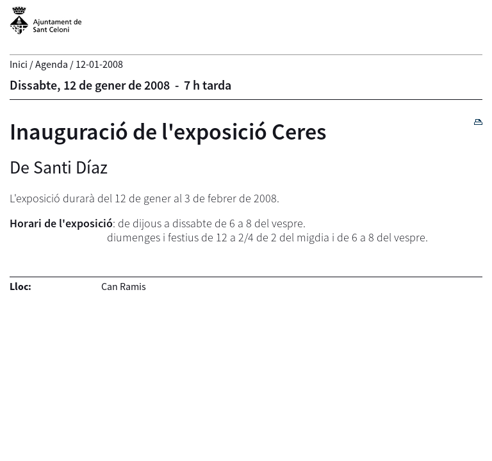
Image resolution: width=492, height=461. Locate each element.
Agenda (51, 64)
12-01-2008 (99, 64)
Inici (19, 64)
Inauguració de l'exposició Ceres (168, 131)
